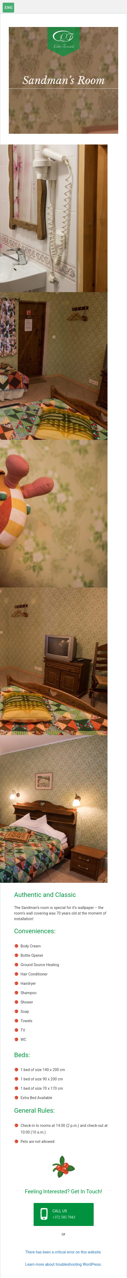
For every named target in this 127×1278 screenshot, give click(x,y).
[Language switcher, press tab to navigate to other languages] (8, 8)
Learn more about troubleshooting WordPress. (63, 1264)
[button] (64, 1214)
